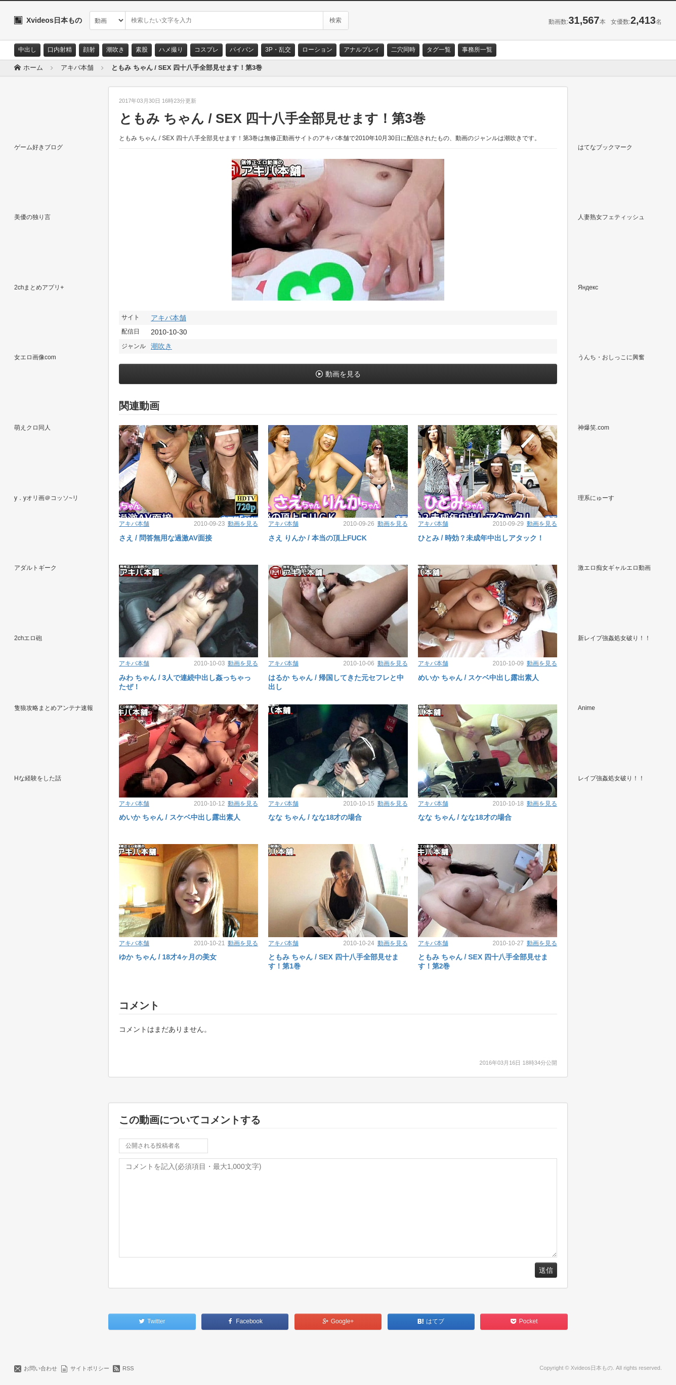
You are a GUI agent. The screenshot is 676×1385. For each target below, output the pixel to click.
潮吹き (115, 49)
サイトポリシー (89, 1368)
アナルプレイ (362, 49)
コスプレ (206, 49)
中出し (27, 49)
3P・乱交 (278, 49)
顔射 (89, 49)
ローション (317, 49)
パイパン (242, 49)
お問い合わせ (40, 1368)
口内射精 (60, 49)
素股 (142, 49)
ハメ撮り (171, 49)
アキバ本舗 (168, 318)
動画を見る (343, 374)
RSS (128, 1368)
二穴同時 (403, 49)
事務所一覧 (477, 49)
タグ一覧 (439, 49)
